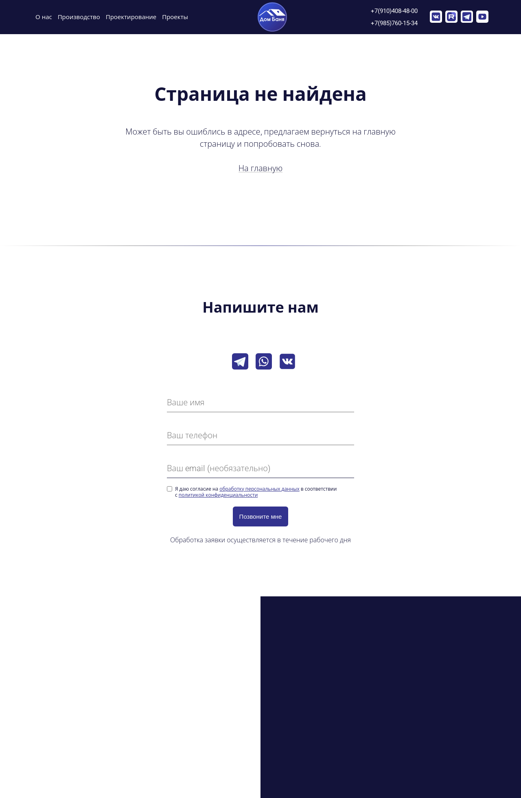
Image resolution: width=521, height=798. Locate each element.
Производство (79, 17)
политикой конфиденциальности (218, 495)
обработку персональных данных (259, 489)
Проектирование (131, 17)
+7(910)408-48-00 (394, 10)
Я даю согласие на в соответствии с (256, 492)
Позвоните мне (260, 516)
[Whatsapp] (264, 361)
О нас (43, 17)
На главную (261, 168)
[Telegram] (240, 361)
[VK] (287, 361)
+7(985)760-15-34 (394, 23)
